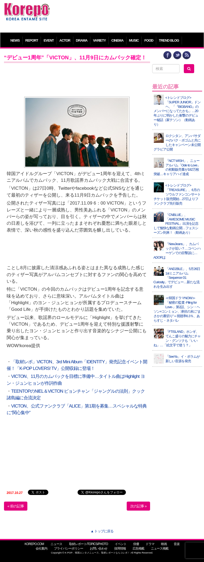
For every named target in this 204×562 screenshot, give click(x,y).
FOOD (148, 40)
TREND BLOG (169, 40)
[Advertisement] (127, 14)
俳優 (136, 544)
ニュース (56, 544)
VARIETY (99, 40)
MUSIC (134, 40)
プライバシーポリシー (68, 548)
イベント (120, 544)
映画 (164, 544)
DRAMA (81, 40)
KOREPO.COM (34, 544)
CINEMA (117, 40)
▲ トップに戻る (102, 531)
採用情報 (120, 548)
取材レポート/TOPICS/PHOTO (88, 544)
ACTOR (65, 40)
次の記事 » (138, 506)
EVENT (49, 40)
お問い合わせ (98, 548)
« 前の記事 (15, 506)
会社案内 (41, 548)
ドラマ (150, 544)
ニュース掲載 (159, 548)
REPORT (31, 40)
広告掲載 (138, 548)
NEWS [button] (15, 40)
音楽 (177, 544)
